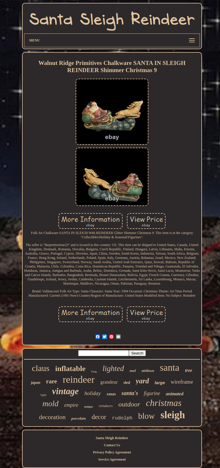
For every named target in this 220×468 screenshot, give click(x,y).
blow (146, 416)
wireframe (182, 382)
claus (41, 368)
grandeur (108, 382)
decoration (52, 417)
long (94, 371)
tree (188, 370)
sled (126, 382)
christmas (163, 403)
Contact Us (112, 445)
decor (99, 417)
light (43, 394)
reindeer (79, 379)
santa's (129, 393)
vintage (65, 391)
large (160, 382)
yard (142, 381)
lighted (113, 368)
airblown (148, 371)
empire (71, 405)
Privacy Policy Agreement (112, 452)
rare (51, 381)
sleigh (172, 415)
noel (133, 371)
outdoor (129, 404)
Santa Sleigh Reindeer (112, 438)
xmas (111, 394)
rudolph (122, 418)
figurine (152, 393)
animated (174, 393)
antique (88, 406)
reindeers (106, 406)
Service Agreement (112, 459)
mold (50, 403)
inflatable (70, 368)
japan (35, 382)
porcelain (78, 418)
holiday (93, 393)
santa (169, 367)
